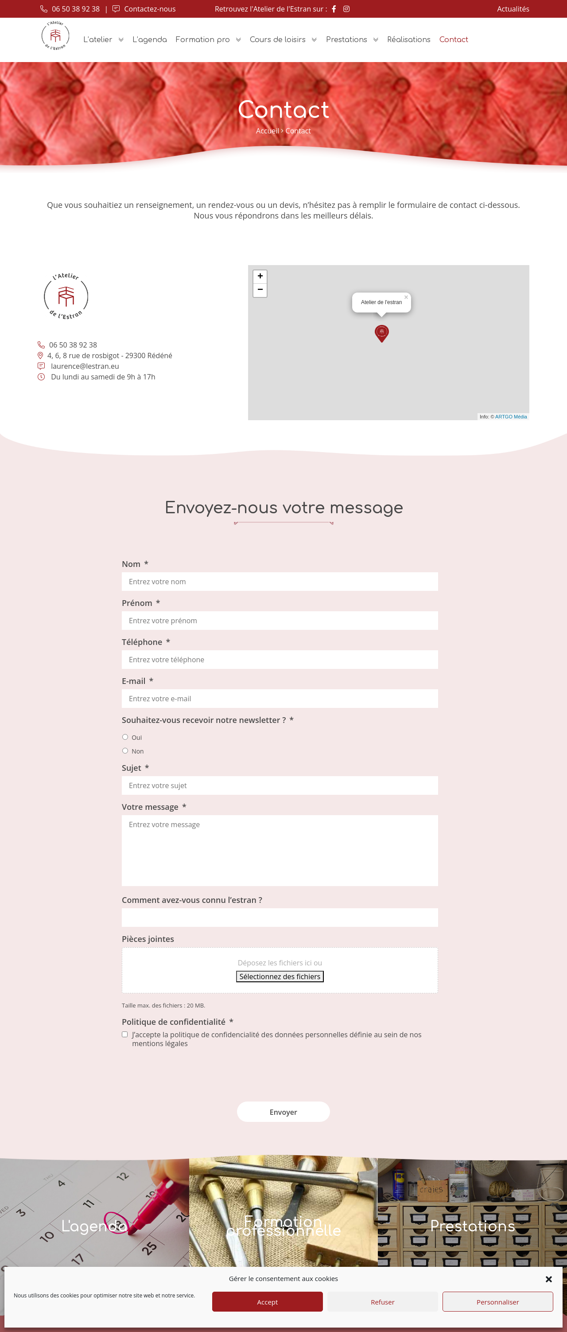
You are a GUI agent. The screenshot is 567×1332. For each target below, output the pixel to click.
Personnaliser (498, 1301)
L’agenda (149, 40)
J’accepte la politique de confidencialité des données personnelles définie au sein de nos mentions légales (276, 1039)
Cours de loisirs (278, 40)
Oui (137, 737)
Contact (453, 40)
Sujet (135, 768)
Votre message (154, 807)
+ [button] (260, 277)
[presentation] (280, 1072)
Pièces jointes (148, 939)
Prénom (141, 603)
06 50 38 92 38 (70, 8)
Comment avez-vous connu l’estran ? (192, 900)
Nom (135, 564)
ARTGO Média (511, 416)
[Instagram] (346, 8)
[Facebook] (334, 8)
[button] (548, 1278)
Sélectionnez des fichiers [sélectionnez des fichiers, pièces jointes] (280, 976)
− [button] (260, 290)
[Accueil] (55, 35)
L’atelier (98, 40)
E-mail (137, 681)
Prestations (346, 40)
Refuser (383, 1301)
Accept (267, 1301)
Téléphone (146, 642)
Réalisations (409, 40)
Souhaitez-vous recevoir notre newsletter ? (208, 720)
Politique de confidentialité (177, 1022)
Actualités (513, 8)
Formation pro (203, 40)
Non (138, 751)
